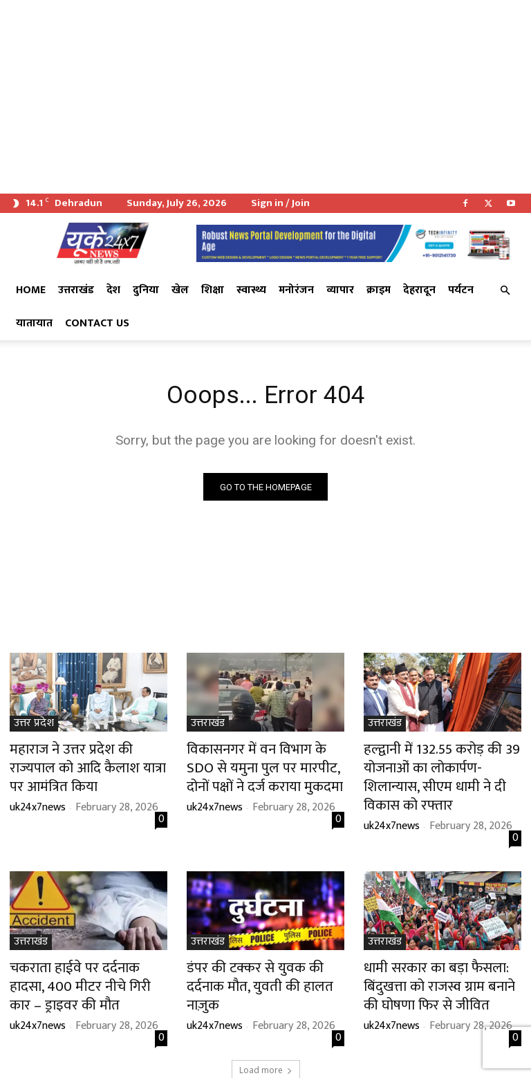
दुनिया (146, 290)
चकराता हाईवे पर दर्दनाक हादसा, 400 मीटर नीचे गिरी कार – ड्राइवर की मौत (88, 956)
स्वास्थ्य (251, 290)
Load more (265, 1034)
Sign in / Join (280, 203)
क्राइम (378, 290)
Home (31, 290)
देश (113, 290)
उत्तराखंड (76, 290)
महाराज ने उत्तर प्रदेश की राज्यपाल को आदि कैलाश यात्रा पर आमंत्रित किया (87, 758)
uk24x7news (38, 785)
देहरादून (419, 290)
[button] (504, 290)
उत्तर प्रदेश (34, 726)
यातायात (34, 323)
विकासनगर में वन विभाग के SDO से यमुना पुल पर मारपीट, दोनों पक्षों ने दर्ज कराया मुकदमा (264, 766)
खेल (180, 290)
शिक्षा (212, 290)
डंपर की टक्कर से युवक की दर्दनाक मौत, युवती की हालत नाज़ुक (259, 948)
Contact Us (97, 323)
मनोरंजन (296, 290)
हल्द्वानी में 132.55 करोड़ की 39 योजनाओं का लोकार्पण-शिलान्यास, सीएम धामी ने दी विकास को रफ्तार (435, 766)
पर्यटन (461, 290)
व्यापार (340, 290)
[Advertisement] (265, 97)
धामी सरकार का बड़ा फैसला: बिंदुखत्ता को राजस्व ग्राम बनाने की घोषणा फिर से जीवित (441, 956)
